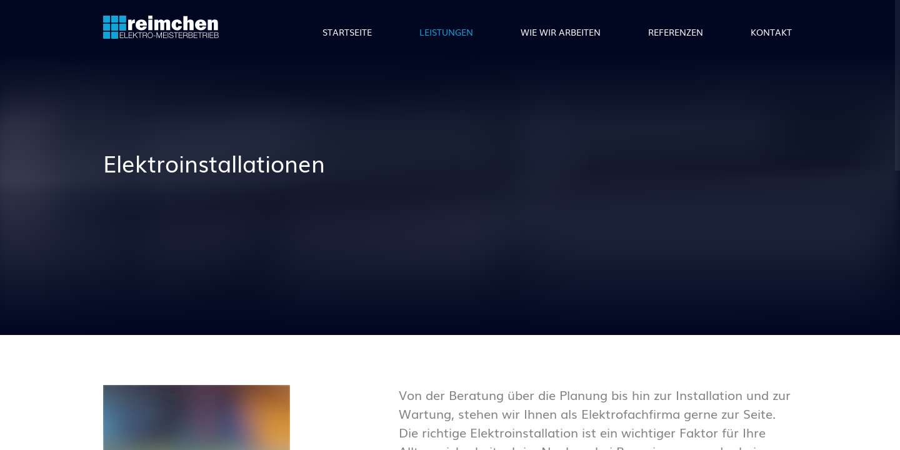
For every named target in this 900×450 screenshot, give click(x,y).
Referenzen (675, 32)
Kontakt (771, 32)
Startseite (347, 32)
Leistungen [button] (446, 32)
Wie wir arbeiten (561, 32)
